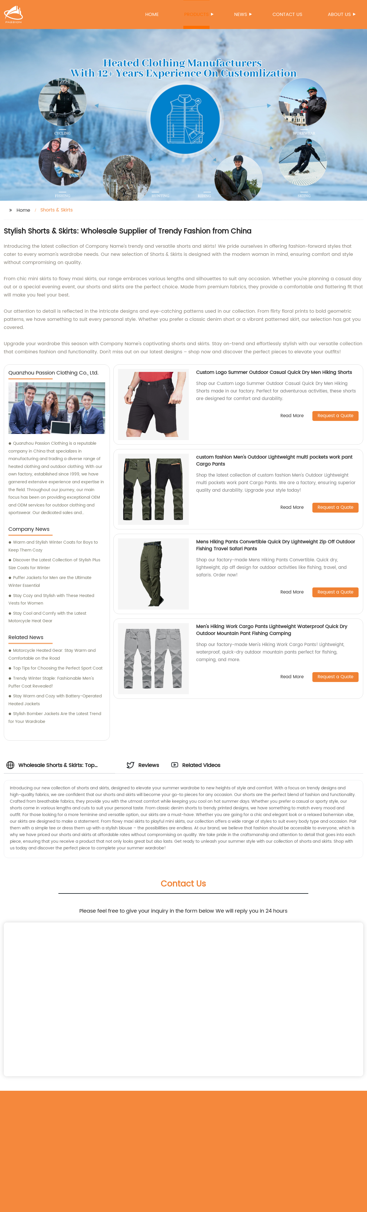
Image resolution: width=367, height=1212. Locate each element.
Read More (292, 416)
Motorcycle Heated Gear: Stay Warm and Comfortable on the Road (52, 654)
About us (340, 14)
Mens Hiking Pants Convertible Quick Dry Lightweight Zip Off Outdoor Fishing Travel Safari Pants (275, 545)
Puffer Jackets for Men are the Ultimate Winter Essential (50, 581)
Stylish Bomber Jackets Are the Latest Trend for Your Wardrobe (54, 717)
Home (152, 14)
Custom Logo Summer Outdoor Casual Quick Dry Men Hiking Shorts (274, 372)
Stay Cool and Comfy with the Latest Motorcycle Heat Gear (47, 617)
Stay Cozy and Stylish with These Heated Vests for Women (51, 599)
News (241, 14)
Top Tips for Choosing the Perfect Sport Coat (58, 668)
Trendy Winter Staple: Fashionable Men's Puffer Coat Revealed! (51, 682)
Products (197, 14)
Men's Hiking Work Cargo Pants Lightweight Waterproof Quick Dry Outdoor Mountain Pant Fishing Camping (271, 630)
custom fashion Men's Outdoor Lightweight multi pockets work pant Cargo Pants (274, 460)
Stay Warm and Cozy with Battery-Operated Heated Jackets (55, 700)
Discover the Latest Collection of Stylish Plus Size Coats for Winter (54, 564)
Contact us (287, 14)
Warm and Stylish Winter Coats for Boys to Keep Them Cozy (53, 546)
